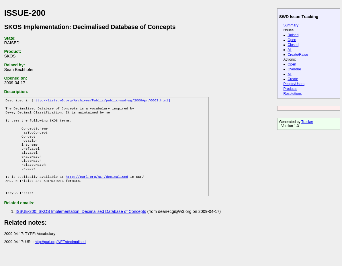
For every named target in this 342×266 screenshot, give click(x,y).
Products (290, 89)
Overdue (294, 69)
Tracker (307, 122)
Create (293, 79)
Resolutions (292, 94)
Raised (293, 35)
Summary (290, 25)
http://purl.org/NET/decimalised (97, 188)
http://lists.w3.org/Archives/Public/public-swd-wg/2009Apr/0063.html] (102, 101)
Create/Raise (298, 55)
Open (292, 40)
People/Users (293, 84)
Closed (293, 45)
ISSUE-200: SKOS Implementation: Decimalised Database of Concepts (80, 225)
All (290, 50)
